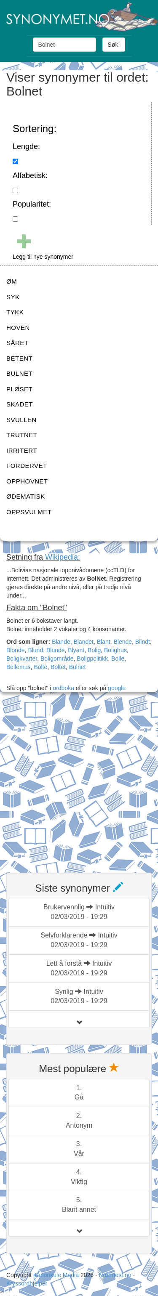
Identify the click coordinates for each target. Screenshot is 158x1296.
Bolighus (115, 650)
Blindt (142, 641)
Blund (35, 650)
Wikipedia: (62, 557)
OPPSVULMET (29, 511)
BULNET (19, 373)
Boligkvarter (21, 658)
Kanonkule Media (56, 1275)
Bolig (94, 650)
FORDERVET (26, 465)
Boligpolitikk (92, 658)
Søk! (114, 44)
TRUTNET (21, 434)
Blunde (55, 650)
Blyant (76, 650)
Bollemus (18, 667)
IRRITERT (21, 450)
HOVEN (18, 327)
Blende (122, 641)
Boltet (58, 667)
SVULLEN (21, 419)
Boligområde (57, 658)
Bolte (40, 667)
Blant (103, 641)
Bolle (117, 658)
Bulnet (77, 667)
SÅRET (17, 342)
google (117, 688)
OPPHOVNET (27, 481)
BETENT (19, 358)
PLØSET (19, 389)
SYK (13, 296)
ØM (11, 281)
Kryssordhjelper (26, 1283)
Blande (61, 641)
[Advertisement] (79, 784)
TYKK (15, 312)
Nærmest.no (115, 1275)
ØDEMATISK (25, 496)
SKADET (19, 404)
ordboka (62, 688)
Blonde (15, 650)
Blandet (84, 641)
